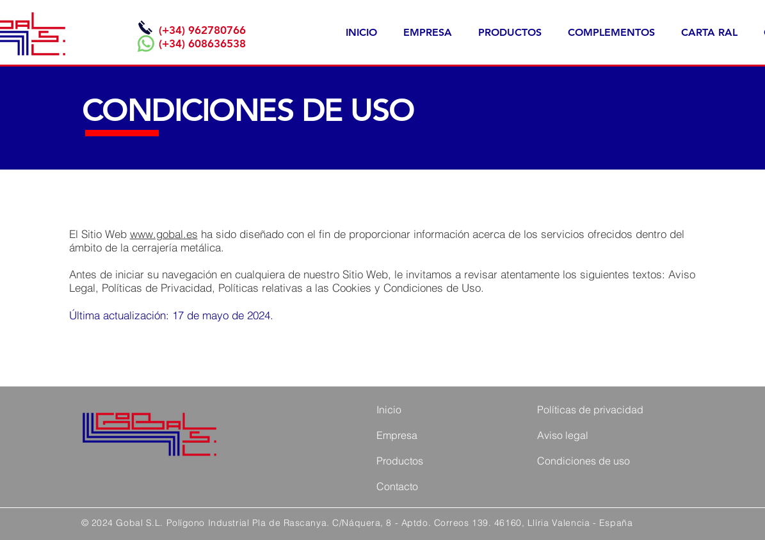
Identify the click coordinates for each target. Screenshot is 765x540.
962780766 (217, 30)
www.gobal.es (164, 234)
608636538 (217, 43)
